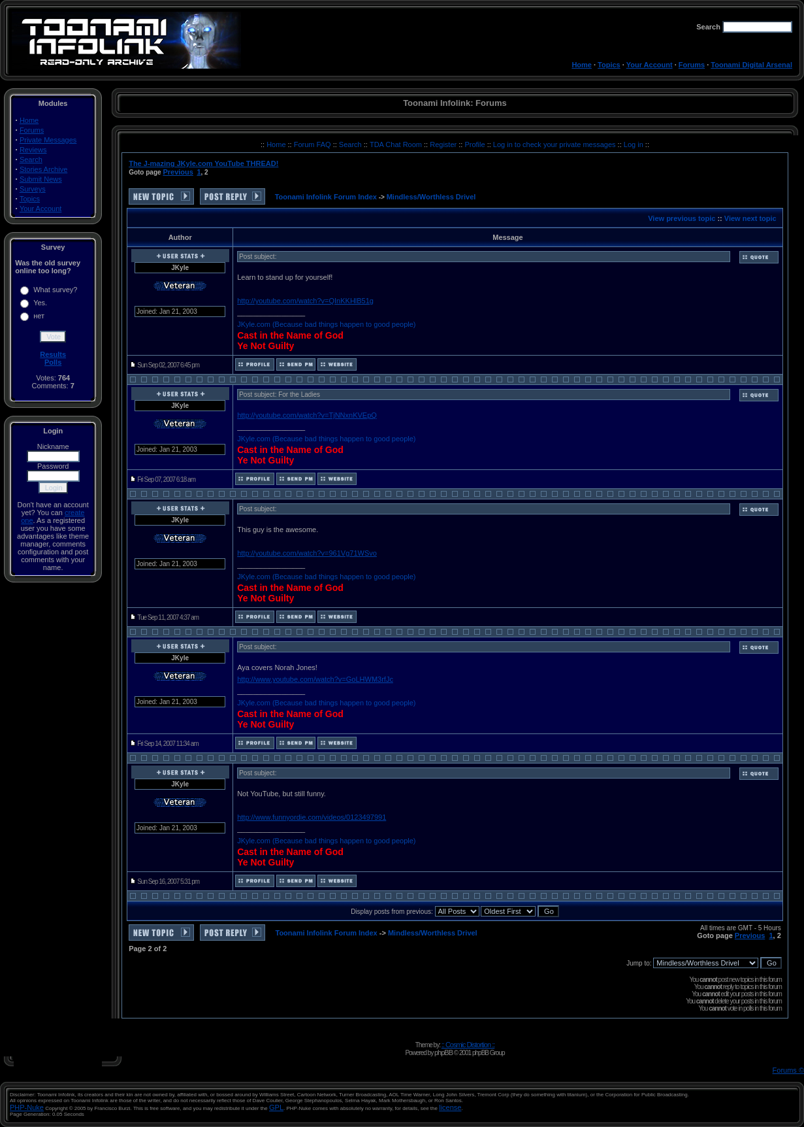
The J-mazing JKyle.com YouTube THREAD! (203, 163)
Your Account (649, 65)
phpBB (443, 1052)
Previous (178, 172)
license (450, 1107)
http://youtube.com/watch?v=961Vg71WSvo (307, 553)
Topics (609, 65)
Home (581, 65)
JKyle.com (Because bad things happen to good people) (326, 324)
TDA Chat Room (397, 144)
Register (444, 144)
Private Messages (48, 140)
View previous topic (681, 218)
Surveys (33, 189)
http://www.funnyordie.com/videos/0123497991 (311, 817)
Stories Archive (43, 169)
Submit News (41, 179)
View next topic (750, 218)
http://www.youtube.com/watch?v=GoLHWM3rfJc (315, 679)
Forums (692, 65)
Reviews (33, 150)
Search (31, 159)
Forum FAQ (313, 144)
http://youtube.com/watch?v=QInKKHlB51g (305, 301)
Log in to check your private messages (555, 144)
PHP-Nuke (27, 1107)
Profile (475, 144)
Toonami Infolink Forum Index (326, 197)
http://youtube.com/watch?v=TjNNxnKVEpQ (307, 415)
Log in (633, 144)
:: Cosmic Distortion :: (468, 1045)
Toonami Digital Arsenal (751, 65)
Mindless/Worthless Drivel (431, 197)
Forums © (788, 1070)
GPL (276, 1107)
